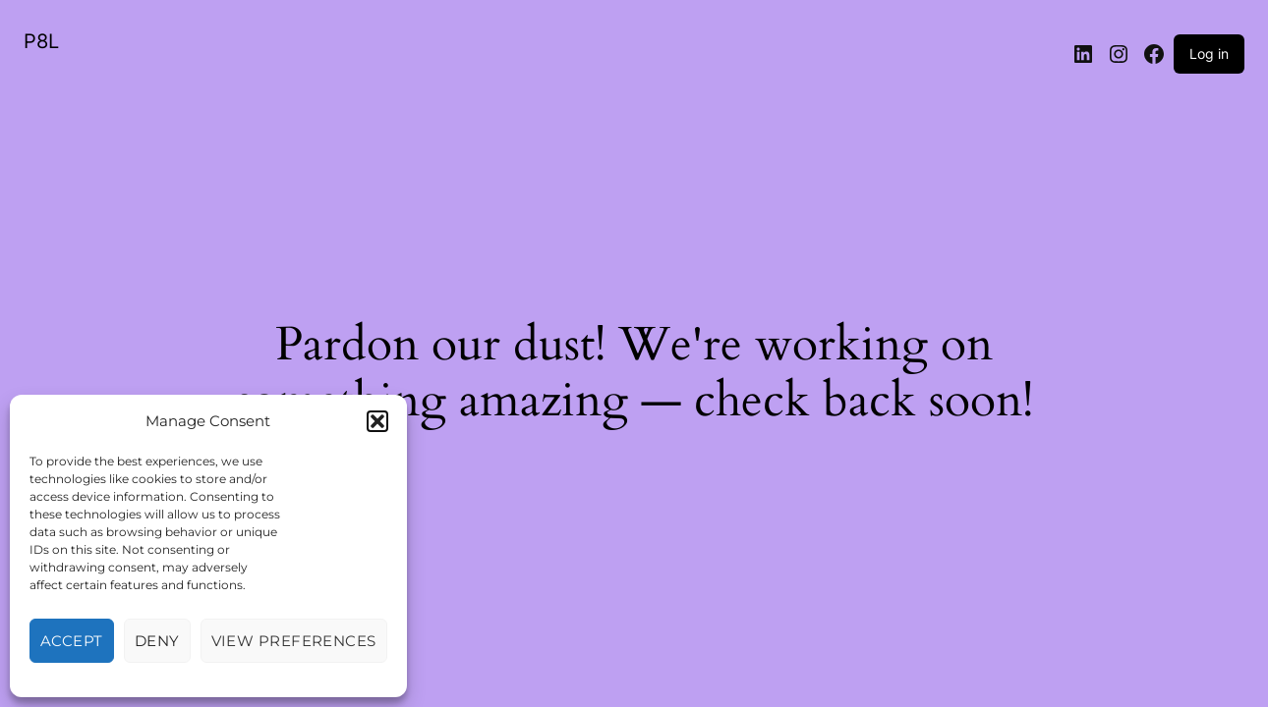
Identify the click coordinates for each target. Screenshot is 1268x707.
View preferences (293, 640)
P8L (41, 41)
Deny (157, 640)
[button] (377, 421)
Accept (71, 640)
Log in (1209, 53)
